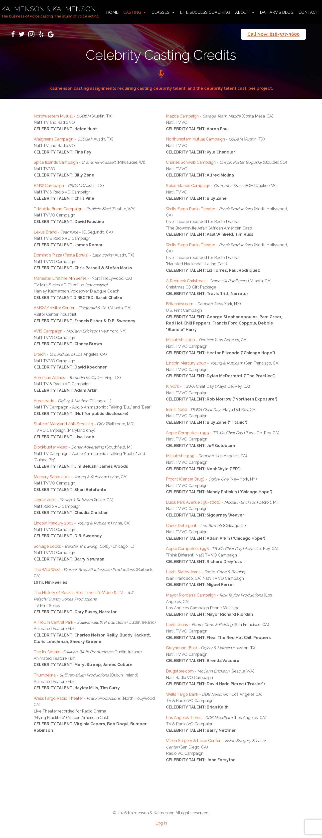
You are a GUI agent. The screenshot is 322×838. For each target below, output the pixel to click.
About (245, 13)
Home (112, 12)
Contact (308, 12)
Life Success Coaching (205, 12)
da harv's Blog (277, 12)
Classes (163, 13)
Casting (135, 13)
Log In (161, 823)
